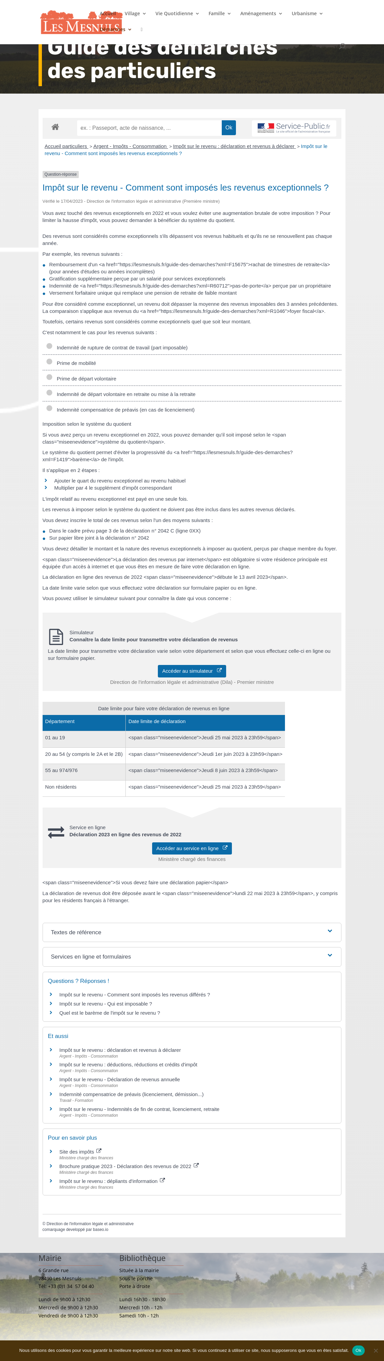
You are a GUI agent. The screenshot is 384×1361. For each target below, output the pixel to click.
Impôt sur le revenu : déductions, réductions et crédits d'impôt (128, 1064)
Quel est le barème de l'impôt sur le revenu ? (109, 1013)
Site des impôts (80, 1152)
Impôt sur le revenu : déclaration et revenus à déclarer (234, 146)
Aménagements (258, 14)
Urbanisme (304, 14)
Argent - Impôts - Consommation (130, 146)
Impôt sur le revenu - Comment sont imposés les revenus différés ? (134, 994)
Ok (358, 1350)
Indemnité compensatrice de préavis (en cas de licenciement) (120, 410)
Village (132, 14)
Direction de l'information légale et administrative (90, 1223)
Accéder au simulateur (192, 671)
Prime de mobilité (72, 363)
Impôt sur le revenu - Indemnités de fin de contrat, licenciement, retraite (139, 1109)
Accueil (108, 14)
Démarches (112, 29)
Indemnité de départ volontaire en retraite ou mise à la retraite (121, 394)
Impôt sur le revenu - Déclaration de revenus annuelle (119, 1079)
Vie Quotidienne (174, 14)
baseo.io (100, 1229)
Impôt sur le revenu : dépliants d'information (112, 1181)
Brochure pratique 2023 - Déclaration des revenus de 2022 (129, 1166)
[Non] (375, 1350)
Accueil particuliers (66, 146)
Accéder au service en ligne (192, 848)
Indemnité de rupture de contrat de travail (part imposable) (117, 347)
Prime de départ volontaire (81, 378)
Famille (217, 14)
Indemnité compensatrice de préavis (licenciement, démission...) (131, 1094)
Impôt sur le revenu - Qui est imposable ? (105, 1004)
